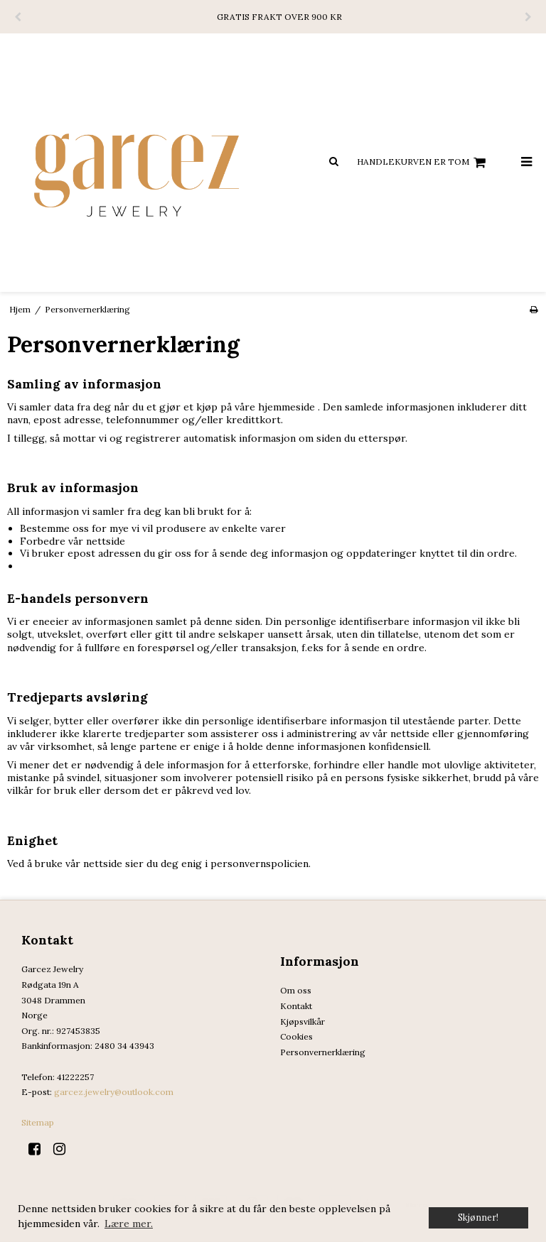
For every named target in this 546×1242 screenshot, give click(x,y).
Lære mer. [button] (129, 1223)
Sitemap (37, 1122)
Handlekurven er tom (423, 162)
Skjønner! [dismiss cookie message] (478, 1217)
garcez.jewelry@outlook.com (113, 1091)
